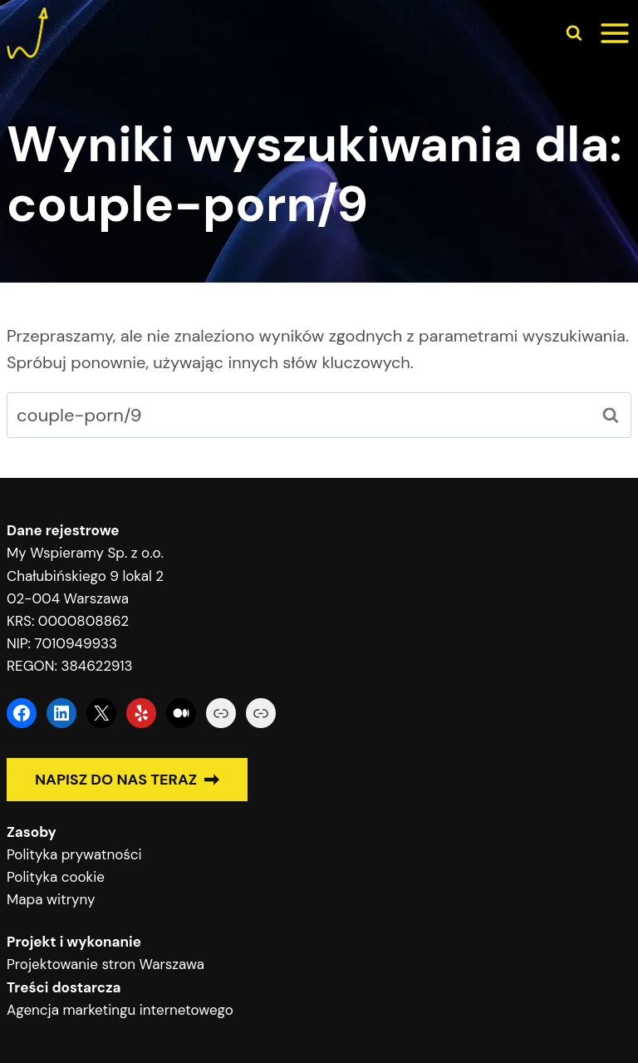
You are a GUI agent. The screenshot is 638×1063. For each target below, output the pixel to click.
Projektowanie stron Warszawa (105, 964)
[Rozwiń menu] (614, 33)
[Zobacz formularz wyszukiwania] (574, 33)
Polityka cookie (56, 877)
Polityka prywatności (74, 854)
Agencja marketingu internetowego (120, 1010)
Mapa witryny (51, 899)
